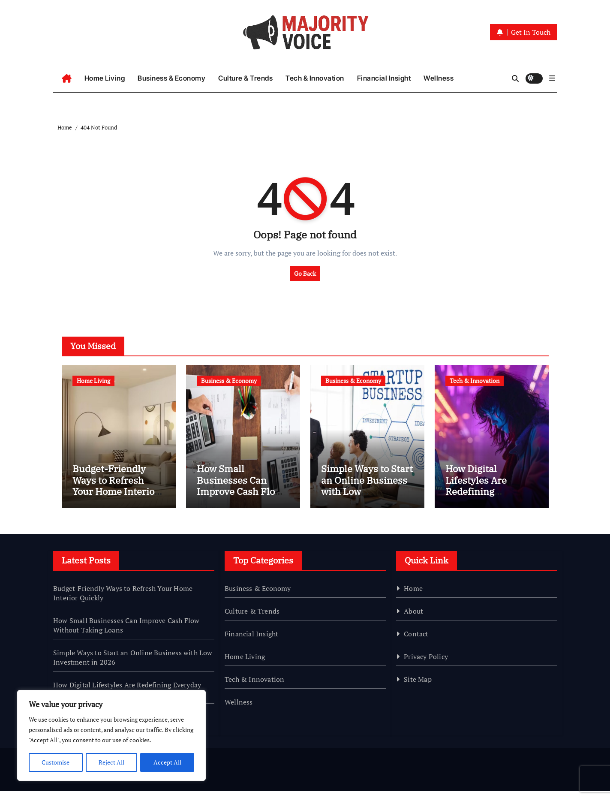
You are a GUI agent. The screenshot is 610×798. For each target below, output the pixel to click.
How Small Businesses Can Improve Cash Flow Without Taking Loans (239, 498)
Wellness (439, 78)
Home (413, 595)
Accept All (167, 762)
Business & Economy (171, 78)
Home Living (104, 78)
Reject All (111, 762)
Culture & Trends (245, 78)
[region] (111, 736)
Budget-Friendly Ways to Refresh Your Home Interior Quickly (115, 493)
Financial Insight (384, 78)
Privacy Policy (426, 663)
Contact (416, 640)
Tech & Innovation (314, 78)
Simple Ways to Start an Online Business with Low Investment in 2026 (367, 493)
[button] (552, 78)
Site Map (418, 686)
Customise (55, 762)
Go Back (305, 273)
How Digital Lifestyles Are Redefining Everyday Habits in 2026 (487, 498)
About (413, 618)
